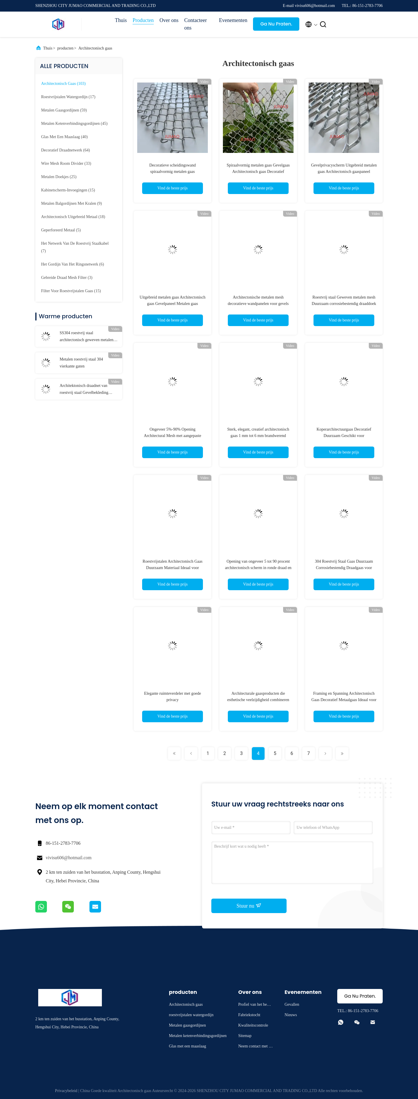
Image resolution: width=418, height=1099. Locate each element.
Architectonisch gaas (95, 48)
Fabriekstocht (249, 1015)
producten (65, 48)
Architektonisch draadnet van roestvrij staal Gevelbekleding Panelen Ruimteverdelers (84, 389)
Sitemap (245, 1036)
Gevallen (292, 1004)
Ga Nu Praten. (276, 24)
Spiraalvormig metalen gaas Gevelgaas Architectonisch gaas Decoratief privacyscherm (258, 171)
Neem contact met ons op (255, 1047)
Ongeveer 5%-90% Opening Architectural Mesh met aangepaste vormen (172, 435)
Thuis (121, 20)
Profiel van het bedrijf (255, 1005)
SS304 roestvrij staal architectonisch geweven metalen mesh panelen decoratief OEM (86, 337)
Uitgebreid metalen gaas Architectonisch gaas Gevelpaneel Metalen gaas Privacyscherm (172, 303)
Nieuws (291, 1015)
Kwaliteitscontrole (253, 1025)
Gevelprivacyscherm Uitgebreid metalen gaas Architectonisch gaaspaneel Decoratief (344, 171)
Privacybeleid (66, 1091)
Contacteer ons (195, 24)
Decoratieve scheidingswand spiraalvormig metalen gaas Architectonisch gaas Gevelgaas (173, 171)
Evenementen (233, 20)
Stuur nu (248, 905)
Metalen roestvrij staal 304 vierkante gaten (81, 362)
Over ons (169, 20)
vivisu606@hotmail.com (68, 857)
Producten (143, 20)
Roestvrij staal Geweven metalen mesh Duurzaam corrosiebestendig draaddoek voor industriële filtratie (344, 303)
